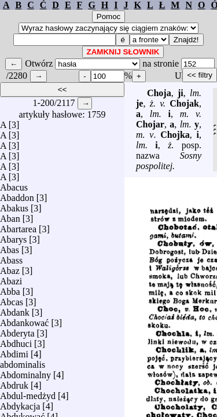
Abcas (11, 299)
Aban (10, 216)
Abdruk (14, 382)
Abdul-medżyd (28, 393)
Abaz (10, 268)
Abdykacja (20, 403)
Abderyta (17, 330)
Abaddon (17, 195)
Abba (10, 289)
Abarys (13, 237)
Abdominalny (25, 372)
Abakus (14, 205)
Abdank (15, 309)
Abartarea (18, 226)
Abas (9, 247)
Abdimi (14, 351)
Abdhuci (16, 341)
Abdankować (24, 320)
